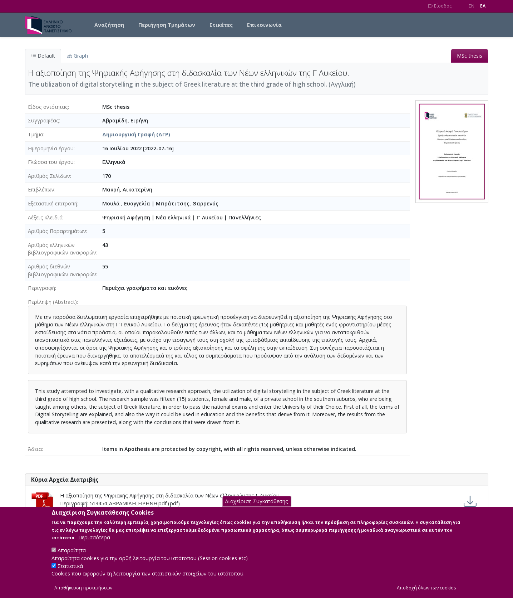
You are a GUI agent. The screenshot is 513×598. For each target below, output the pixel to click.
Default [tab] (43, 55)
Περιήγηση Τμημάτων (166, 24)
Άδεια (35, 449)
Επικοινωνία (264, 24)
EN (471, 6)
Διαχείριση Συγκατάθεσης (256, 509)
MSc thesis (469, 55)
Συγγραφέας (43, 120)
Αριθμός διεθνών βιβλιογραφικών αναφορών (62, 270)
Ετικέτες (221, 24)
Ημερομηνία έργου (51, 148)
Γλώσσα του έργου (51, 162)
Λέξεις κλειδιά (45, 217)
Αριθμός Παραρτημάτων (57, 231)
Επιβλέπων (41, 189)
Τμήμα (35, 134)
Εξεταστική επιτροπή (52, 203)
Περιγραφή (41, 288)
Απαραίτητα (72, 558)
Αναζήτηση (109, 24)
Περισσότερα (94, 545)
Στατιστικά (70, 573)
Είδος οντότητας (48, 106)
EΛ (482, 6)
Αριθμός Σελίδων (49, 175)
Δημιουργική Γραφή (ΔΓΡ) (136, 134)
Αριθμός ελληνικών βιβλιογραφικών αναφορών (62, 249)
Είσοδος (440, 6)
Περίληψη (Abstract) (52, 301)
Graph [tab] (77, 55)
